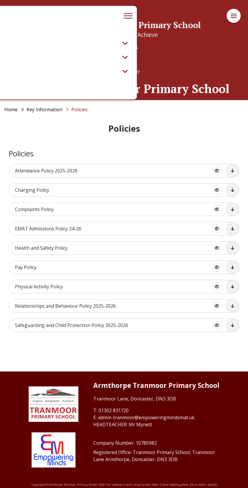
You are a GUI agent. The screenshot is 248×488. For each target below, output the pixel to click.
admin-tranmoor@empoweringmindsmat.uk (146, 417)
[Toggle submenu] (125, 43)
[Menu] (234, 16)
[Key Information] (44, 109)
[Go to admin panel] (203, 484)
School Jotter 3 (151, 484)
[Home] (11, 109)
